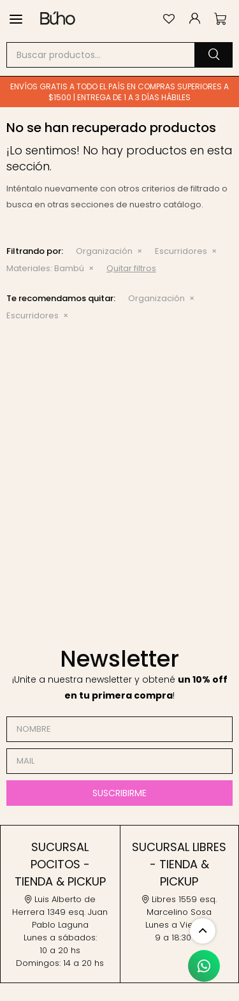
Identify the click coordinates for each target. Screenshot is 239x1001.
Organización (104, 251)
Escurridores (181, 251)
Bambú (45, 268)
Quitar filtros (131, 268)
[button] (213, 55)
